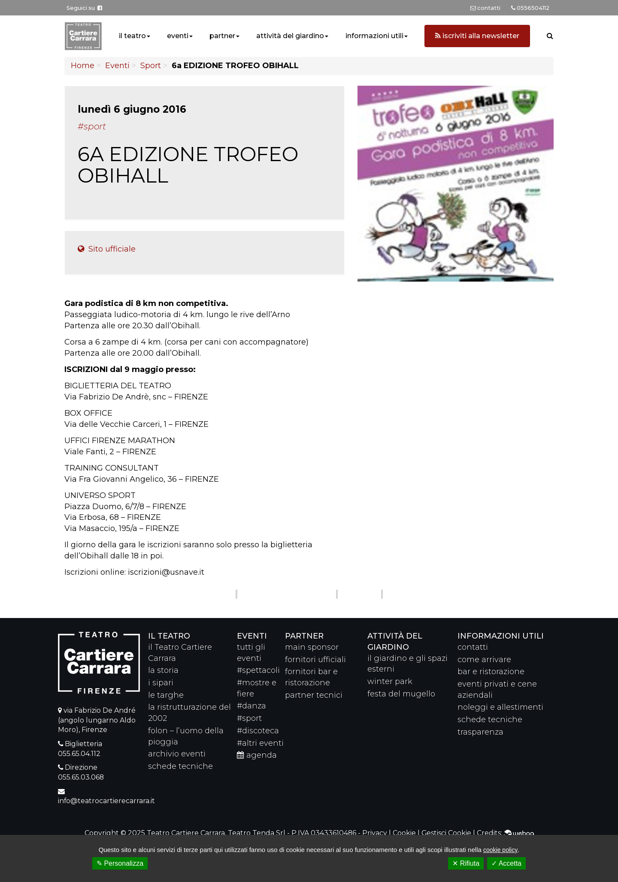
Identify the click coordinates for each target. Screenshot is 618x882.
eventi (177, 36)
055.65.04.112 (79, 754)
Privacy (374, 833)
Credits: (505, 833)
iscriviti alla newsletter (477, 36)
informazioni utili (374, 36)
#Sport (92, 126)
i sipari (160, 682)
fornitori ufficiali (315, 659)
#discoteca (258, 730)
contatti (472, 647)
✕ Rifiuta (465, 863)
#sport (249, 718)
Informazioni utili (500, 636)
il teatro (132, 36)
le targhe (166, 695)
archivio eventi (177, 754)
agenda (257, 755)
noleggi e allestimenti (500, 707)
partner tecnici (313, 695)
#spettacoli (258, 670)
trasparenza (480, 732)
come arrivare (484, 659)
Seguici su (84, 8)
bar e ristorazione (490, 671)
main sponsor (312, 647)
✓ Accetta (506, 863)
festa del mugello (401, 694)
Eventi (117, 65)
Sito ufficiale (107, 249)
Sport (150, 65)
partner (222, 36)
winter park (389, 681)
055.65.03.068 (81, 777)
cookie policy (500, 849)
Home (82, 65)
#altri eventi (260, 743)
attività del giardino (290, 36)
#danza (251, 706)
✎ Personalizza (120, 863)
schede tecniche (180, 766)
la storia (163, 670)
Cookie (404, 833)
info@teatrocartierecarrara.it (106, 801)
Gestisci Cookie (446, 833)
